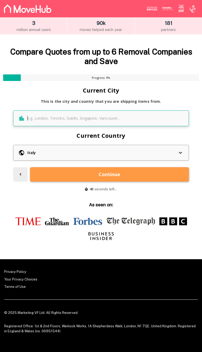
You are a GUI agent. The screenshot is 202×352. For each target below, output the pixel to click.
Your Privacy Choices (20, 279)
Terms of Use (15, 287)
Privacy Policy (15, 272)
